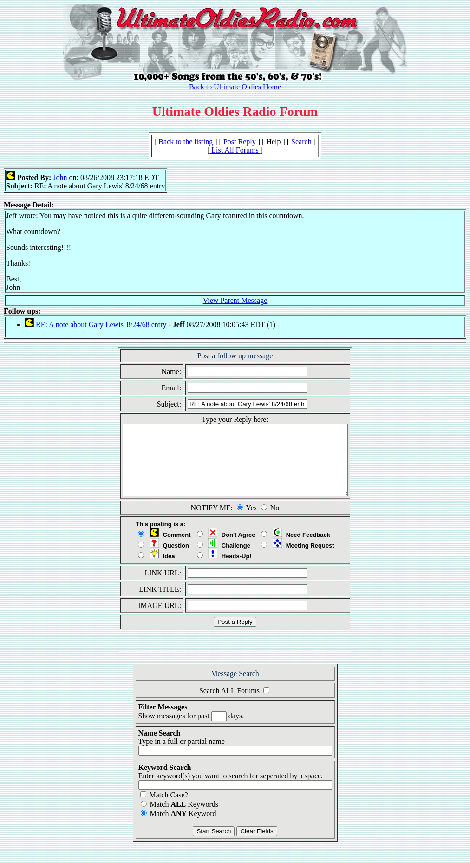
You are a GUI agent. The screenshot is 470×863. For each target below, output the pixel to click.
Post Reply (240, 142)
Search (301, 142)
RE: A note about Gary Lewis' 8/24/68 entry (101, 324)
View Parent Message (235, 300)
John (60, 177)
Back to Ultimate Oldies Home (235, 87)
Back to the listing (186, 142)
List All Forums (234, 150)
